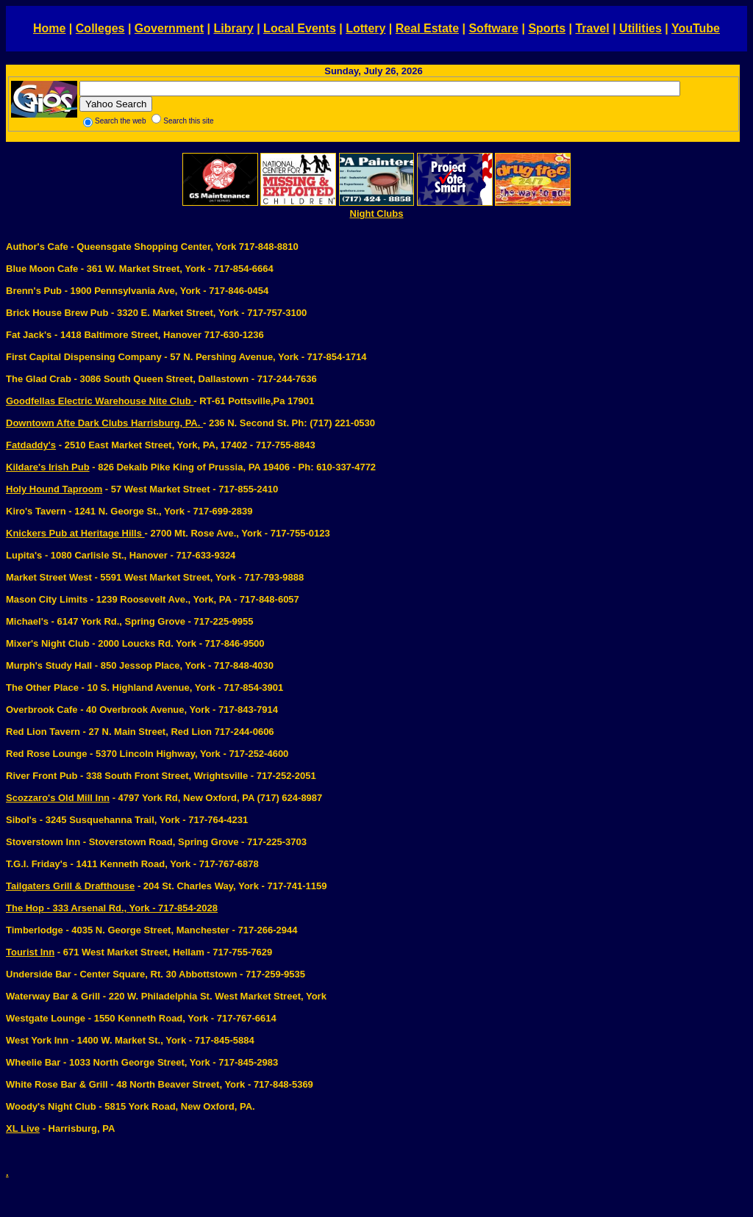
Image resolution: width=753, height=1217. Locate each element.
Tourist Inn (30, 952)
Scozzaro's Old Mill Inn (58, 797)
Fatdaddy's (31, 444)
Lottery (365, 28)
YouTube (695, 28)
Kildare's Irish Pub (48, 467)
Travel (592, 28)
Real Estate (427, 28)
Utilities (640, 28)
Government (169, 28)
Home (49, 28)
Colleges (100, 28)
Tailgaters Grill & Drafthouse (70, 885)
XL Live (23, 1128)
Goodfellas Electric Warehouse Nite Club (99, 400)
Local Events (299, 28)
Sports (546, 28)
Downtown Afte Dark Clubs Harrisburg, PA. (104, 422)
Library (233, 28)
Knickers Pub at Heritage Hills (75, 533)
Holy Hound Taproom (54, 489)
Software (493, 28)
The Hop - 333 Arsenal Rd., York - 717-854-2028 (112, 907)
